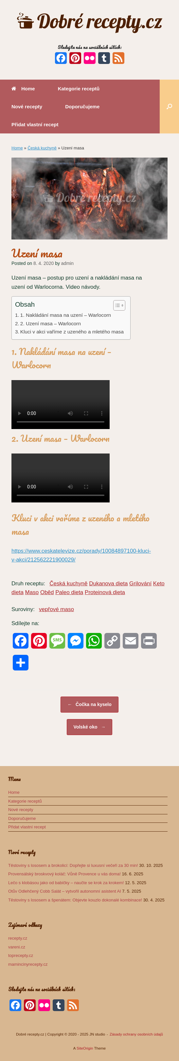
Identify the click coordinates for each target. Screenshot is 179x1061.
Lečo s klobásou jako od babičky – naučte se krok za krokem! (66, 882)
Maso (32, 592)
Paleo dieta (69, 592)
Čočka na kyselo (89, 704)
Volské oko (90, 727)
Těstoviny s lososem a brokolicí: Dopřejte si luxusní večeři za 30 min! (73, 865)
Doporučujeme (82, 106)
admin (67, 263)
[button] (169, 106)
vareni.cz (16, 947)
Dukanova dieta (108, 583)
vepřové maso (56, 609)
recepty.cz (17, 938)
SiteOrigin (85, 1048)
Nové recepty (26, 106)
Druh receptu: (28, 583)
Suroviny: (23, 609)
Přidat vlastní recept (34, 124)
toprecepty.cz (20, 955)
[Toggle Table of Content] (116, 305)
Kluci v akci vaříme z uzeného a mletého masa (72, 331)
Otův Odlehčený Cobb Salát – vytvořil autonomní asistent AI (64, 891)
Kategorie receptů (79, 88)
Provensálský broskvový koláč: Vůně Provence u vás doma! (64, 873)
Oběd (47, 592)
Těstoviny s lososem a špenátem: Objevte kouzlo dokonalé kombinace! (75, 900)
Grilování (140, 583)
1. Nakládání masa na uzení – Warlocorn (65, 315)
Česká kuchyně (42, 148)
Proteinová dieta (105, 592)
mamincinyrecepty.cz (27, 964)
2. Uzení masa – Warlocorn (50, 323)
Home (23, 88)
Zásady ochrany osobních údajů (136, 1034)
